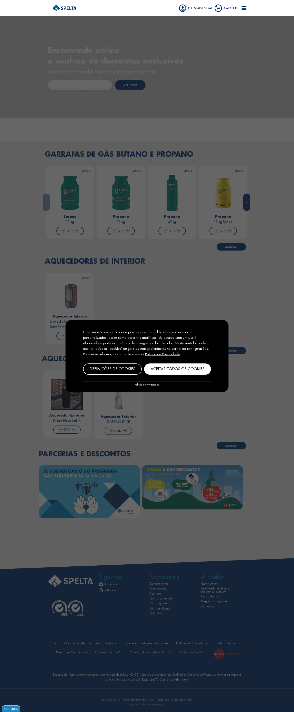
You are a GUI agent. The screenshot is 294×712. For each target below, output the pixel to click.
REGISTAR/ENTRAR (200, 8)
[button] (244, 8)
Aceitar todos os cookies (177, 369)
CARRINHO (231, 8)
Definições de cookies (112, 369)
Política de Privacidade (162, 354)
